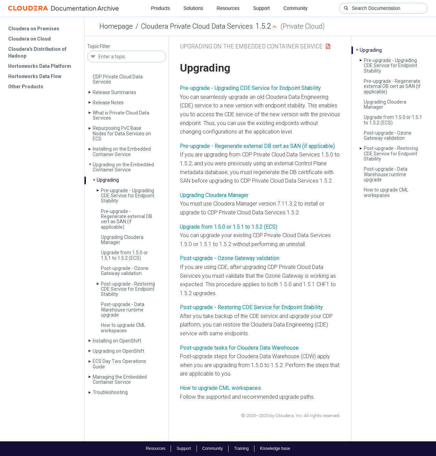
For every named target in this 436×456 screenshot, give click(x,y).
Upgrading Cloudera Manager (122, 239)
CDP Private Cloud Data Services (118, 79)
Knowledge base (275, 448)
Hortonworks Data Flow (34, 76)
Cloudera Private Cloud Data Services (197, 26)
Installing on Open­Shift (117, 341)
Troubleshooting (110, 392)
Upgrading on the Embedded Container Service (123, 167)
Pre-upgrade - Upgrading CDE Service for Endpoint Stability (127, 196)
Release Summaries (114, 92)
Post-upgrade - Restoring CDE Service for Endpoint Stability (128, 289)
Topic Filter (98, 46)
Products (160, 8)
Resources (228, 8)
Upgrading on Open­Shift (118, 351)
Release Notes (108, 102)
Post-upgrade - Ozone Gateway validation (125, 270)
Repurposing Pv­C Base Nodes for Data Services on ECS (122, 133)
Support (261, 8)
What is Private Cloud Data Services (121, 115)
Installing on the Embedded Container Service (122, 151)
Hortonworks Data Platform (39, 66)
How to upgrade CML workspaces (123, 327)
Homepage (116, 26)
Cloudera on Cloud (29, 39)
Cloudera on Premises (33, 28)
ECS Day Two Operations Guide (119, 364)
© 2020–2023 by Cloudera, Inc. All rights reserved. (290, 415)
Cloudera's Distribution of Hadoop (37, 52)
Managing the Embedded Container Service (120, 379)
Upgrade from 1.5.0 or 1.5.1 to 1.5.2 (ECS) (124, 255)
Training (241, 448)
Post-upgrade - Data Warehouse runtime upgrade (122, 310)
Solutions (193, 8)
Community (295, 8)
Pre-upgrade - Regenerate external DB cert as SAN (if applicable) (126, 219)
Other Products (25, 86)
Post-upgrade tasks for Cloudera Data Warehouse (239, 348)
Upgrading (108, 180)
